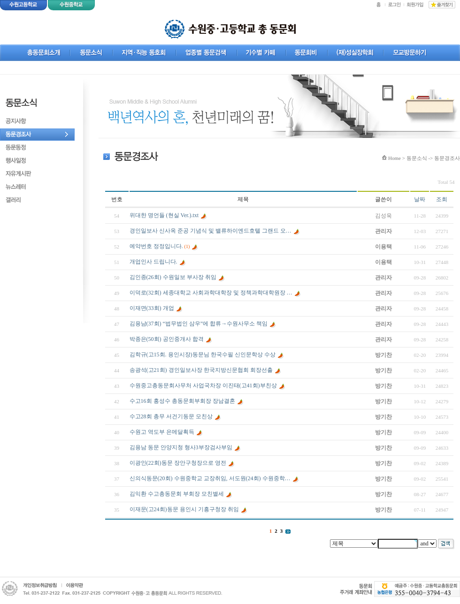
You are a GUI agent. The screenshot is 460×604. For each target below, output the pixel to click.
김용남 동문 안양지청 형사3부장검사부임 (181, 447)
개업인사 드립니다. (153, 261)
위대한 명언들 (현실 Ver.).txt (164, 215)
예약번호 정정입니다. (156, 246)
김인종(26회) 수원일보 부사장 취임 (173, 277)
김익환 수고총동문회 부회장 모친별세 (177, 494)
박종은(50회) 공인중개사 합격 (167, 339)
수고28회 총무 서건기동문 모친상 (171, 416)
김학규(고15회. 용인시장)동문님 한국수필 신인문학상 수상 (203, 354)
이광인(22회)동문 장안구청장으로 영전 (178, 463)
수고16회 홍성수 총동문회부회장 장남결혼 (182, 401)
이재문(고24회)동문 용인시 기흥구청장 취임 (184, 509)
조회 (441, 199)
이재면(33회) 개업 (152, 308)
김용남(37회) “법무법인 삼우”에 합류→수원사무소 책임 (199, 323)
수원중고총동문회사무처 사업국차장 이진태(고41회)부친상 (203, 385)
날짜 (419, 199)
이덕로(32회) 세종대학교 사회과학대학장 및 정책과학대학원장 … (211, 292)
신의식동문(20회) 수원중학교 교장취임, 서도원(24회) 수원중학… (210, 478)
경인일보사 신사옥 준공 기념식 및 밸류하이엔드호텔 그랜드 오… (210, 230)
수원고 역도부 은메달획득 (162, 432)
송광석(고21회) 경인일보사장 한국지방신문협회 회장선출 (201, 370)
